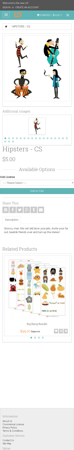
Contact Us (8, 440)
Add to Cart (37, 190)
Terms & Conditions (13, 431)
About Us (7, 421)
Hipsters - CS (21, 26)
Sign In (6, 7)
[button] (49, 15)
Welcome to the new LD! (15, 3)
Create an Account (27, 7)
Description (11, 219)
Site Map (7, 443)
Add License (7, 177)
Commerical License (13, 424)
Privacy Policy (10, 427)
